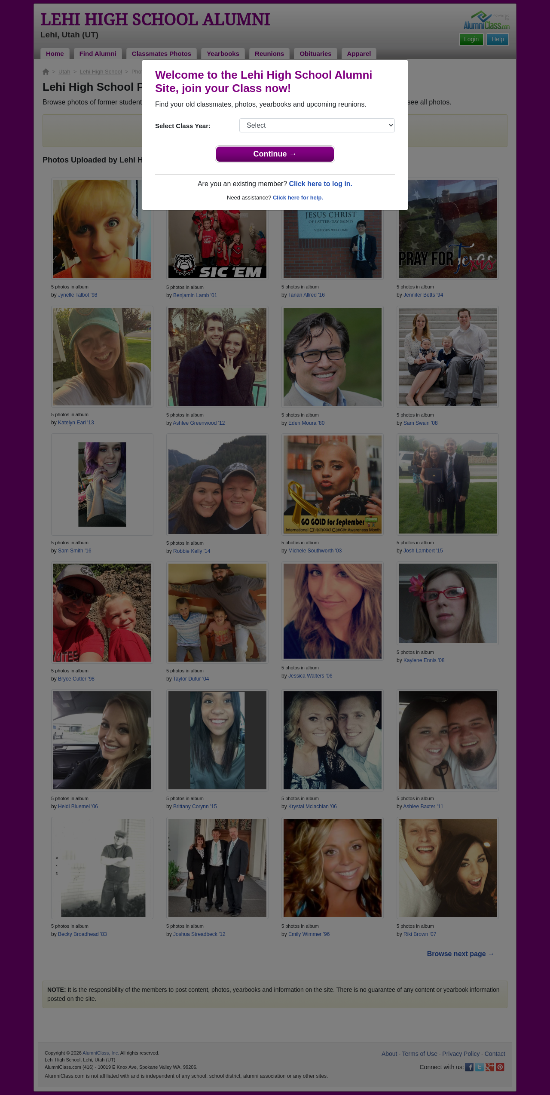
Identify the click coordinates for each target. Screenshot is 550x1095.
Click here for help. (298, 197)
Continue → (275, 154)
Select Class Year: (183, 125)
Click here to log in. (320, 183)
